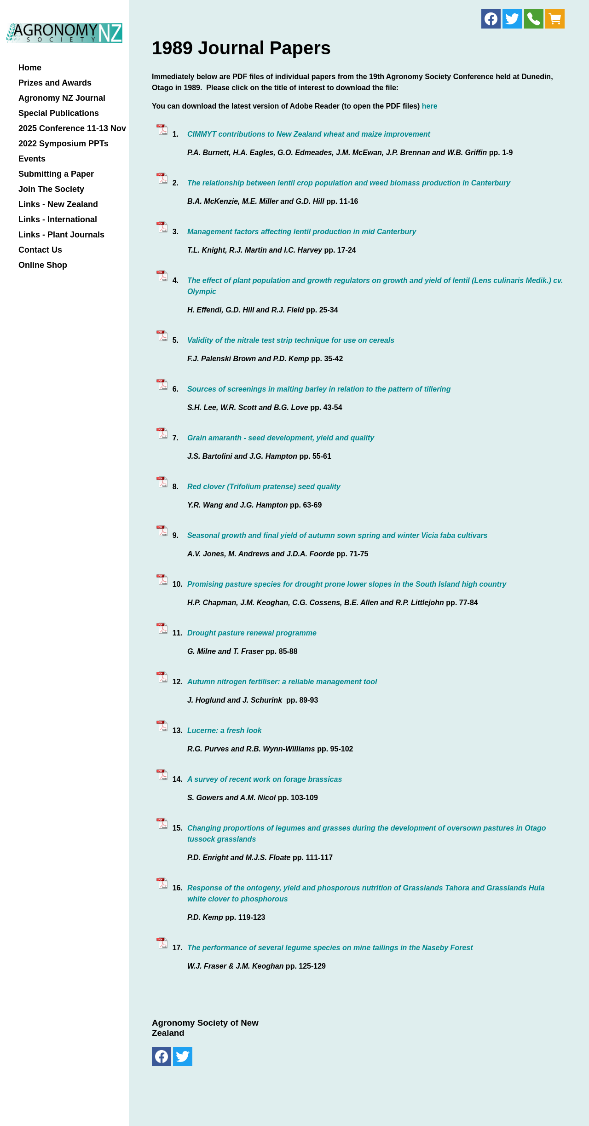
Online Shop (42, 265)
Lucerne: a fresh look (224, 730)
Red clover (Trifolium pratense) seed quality (264, 487)
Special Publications (58, 113)
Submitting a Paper (56, 174)
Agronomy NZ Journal (61, 98)
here (430, 106)
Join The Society (51, 189)
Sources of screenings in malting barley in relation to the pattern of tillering (319, 389)
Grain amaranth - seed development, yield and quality (280, 438)
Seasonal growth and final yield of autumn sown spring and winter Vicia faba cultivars (337, 535)
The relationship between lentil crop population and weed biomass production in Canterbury (348, 183)
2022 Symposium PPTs (63, 143)
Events (32, 159)
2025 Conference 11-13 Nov (72, 128)
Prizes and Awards (55, 83)
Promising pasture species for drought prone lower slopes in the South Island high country (346, 584)
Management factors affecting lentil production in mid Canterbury (301, 232)
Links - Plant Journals (61, 235)
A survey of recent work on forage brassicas (264, 779)
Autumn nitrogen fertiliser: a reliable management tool (282, 682)
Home (29, 68)
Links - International (57, 219)
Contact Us (40, 250)
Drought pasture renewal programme (252, 633)
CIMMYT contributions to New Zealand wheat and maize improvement (308, 134)
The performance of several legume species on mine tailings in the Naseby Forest (330, 948)
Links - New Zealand (58, 204)
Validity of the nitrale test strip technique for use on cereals (290, 340)
